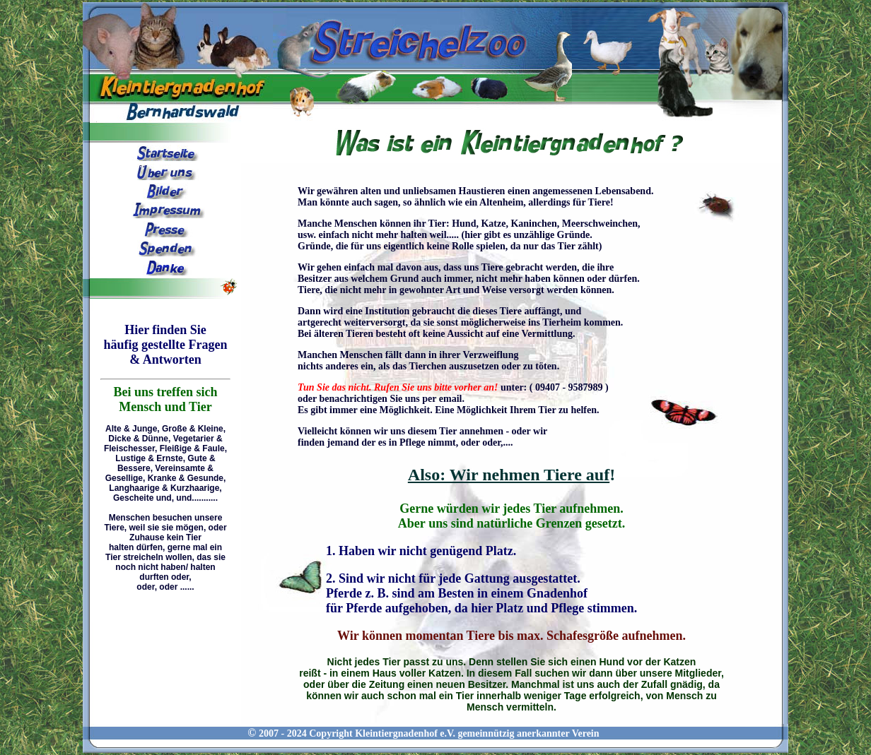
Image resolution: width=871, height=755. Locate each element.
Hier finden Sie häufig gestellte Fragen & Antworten (166, 345)
